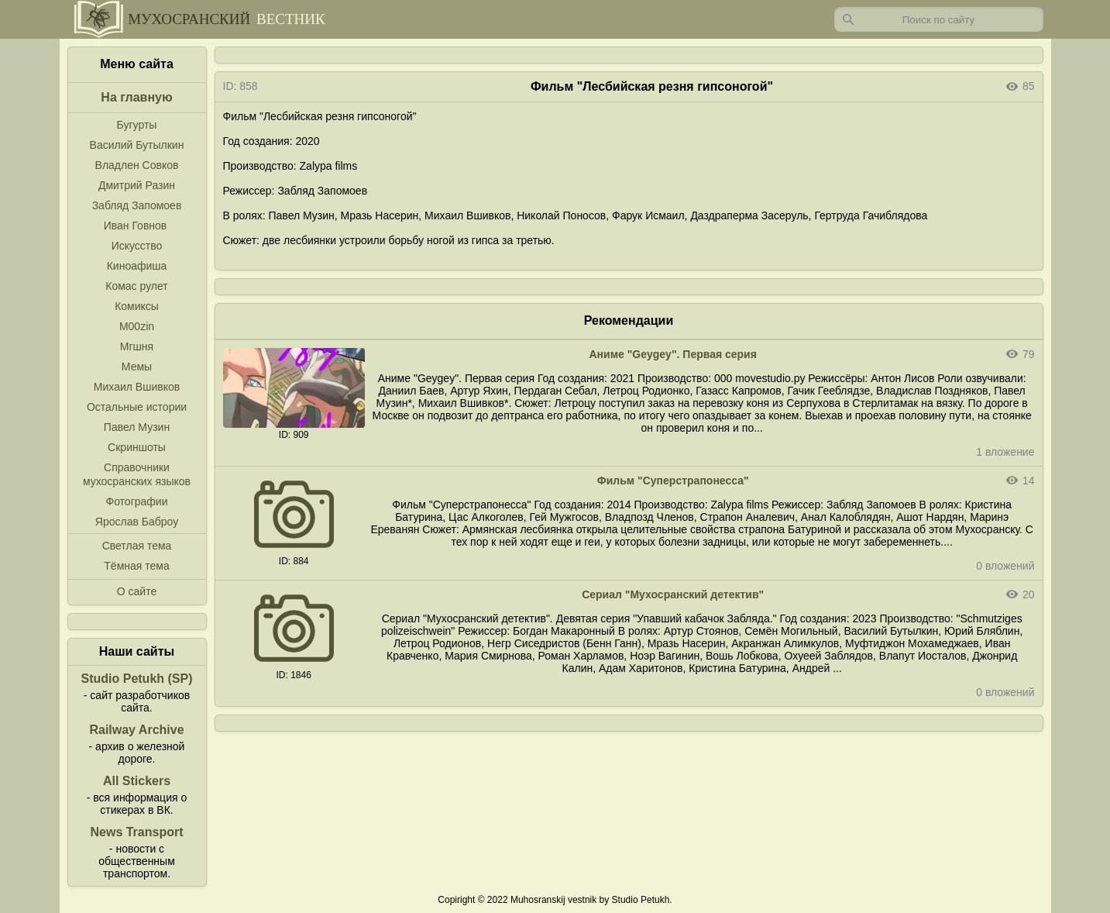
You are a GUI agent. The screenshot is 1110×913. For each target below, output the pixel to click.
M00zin (136, 326)
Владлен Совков (137, 165)
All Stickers (136, 780)
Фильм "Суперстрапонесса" (673, 480)
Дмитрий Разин (136, 185)
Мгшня (136, 346)
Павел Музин (137, 427)
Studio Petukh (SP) (137, 678)
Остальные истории (137, 407)
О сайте (136, 591)
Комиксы (137, 306)
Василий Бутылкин (137, 145)
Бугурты (137, 125)
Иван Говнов (135, 225)
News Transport (136, 832)
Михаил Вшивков (137, 387)
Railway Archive (136, 729)
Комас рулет (136, 286)
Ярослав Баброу (136, 521)
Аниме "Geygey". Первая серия (672, 354)
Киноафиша (137, 266)
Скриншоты (137, 447)
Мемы (137, 366)
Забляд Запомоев (137, 205)
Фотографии (136, 501)
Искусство (137, 245)
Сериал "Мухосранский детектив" (673, 594)
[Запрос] (938, 19)
